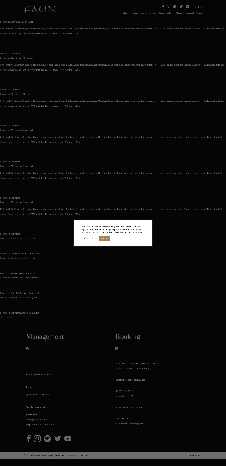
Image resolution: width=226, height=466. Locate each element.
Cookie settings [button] (89, 238)
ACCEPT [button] (104, 238)
